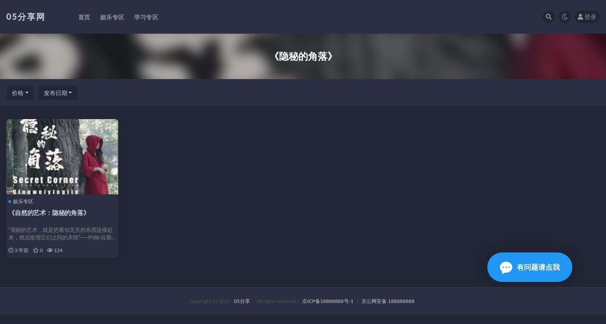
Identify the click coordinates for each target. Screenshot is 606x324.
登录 (587, 16)
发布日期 (55, 92)
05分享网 (25, 16)
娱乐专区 (23, 201)
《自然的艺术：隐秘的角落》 (51, 211)
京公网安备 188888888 (388, 310)
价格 (18, 92)
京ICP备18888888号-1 (328, 310)
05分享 (242, 310)
